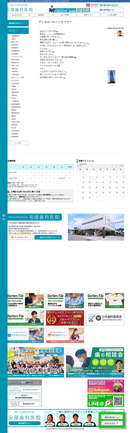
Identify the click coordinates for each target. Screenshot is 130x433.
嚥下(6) (13, 98)
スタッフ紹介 (64, 15)
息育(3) (13, 119)
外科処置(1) (14, 71)
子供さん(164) (15, 122)
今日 (121, 165)
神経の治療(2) (15, 59)
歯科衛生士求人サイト (17, 23)
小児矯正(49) (15, 83)
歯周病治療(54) (15, 104)
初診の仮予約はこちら (107, 10)
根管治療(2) (14, 45)
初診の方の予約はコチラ (48, 237)
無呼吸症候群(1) (16, 107)
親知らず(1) (14, 42)
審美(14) (13, 110)
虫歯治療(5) (14, 54)
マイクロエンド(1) (16, 56)
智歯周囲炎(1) (15, 36)
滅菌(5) (13, 116)
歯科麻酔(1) (14, 48)
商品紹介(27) (15, 62)
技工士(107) (14, 80)
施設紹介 (41, 15)
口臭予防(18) (15, 131)
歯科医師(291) (15, 113)
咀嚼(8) (13, 86)
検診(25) (13, 89)
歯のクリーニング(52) (17, 77)
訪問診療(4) (14, 134)
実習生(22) (14, 125)
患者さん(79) (15, 65)
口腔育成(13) (15, 74)
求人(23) (13, 128)
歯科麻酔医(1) (15, 51)
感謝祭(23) (14, 68)
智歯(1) (13, 39)
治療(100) (14, 95)
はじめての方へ (17, 15)
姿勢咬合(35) (15, 92)
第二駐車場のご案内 (21, 237)
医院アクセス (88, 15)
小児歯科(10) (15, 101)
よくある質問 (112, 15)
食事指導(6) (14, 136)
